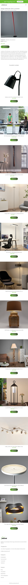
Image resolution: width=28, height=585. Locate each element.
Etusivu (2, 10)
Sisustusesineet (3, 559)
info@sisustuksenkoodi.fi (5, 551)
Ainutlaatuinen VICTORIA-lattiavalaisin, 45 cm (14, 368)
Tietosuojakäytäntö (4, 575)
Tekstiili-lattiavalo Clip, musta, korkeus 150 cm (14, 291)
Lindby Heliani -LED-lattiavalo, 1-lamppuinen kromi (14, 213)
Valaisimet (7, 39)
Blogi (2, 569)
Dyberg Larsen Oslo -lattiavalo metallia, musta (14, 97)
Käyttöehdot (3, 573)
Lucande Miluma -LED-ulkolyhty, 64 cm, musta (14, 407)
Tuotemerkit (3, 561)
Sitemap (2, 577)
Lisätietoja (5, 46)
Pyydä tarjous (20, 1)
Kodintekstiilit (3, 557)
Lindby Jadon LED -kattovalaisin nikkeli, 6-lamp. (14, 446)
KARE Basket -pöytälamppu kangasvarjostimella (14, 330)
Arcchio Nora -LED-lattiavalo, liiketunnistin (14, 252)
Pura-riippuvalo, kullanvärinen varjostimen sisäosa (14, 524)
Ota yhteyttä (3, 571)
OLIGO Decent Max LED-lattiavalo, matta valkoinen (14, 485)
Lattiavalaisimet (12, 39)
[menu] (26, 5)
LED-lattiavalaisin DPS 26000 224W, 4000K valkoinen (14, 135)
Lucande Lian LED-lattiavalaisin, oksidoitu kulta (14, 174)
